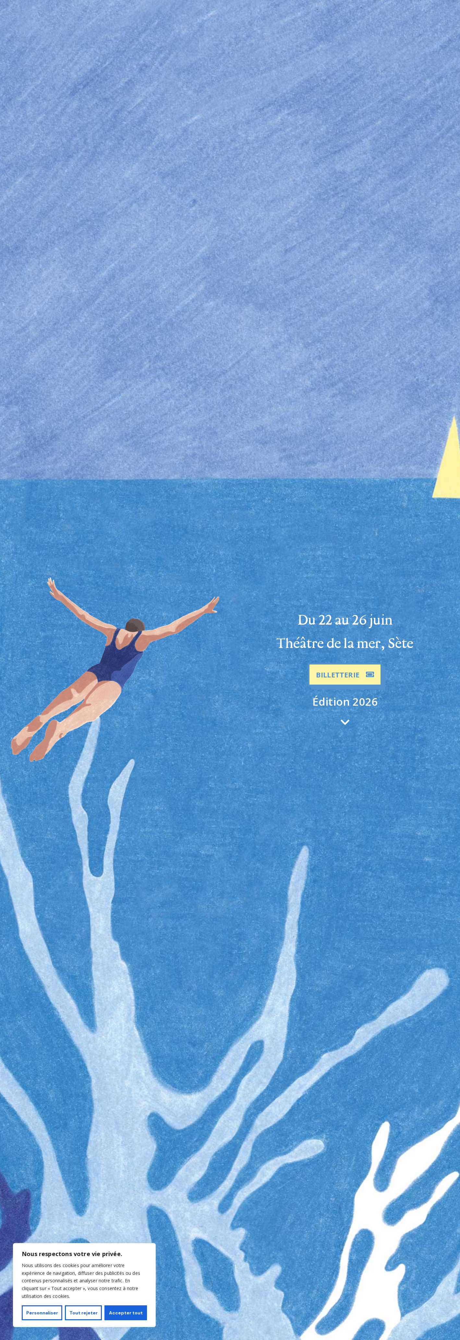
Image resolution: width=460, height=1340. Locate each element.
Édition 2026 (345, 701)
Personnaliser (42, 1313)
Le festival (279, 17)
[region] (84, 1285)
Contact (310, 17)
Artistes (178, 17)
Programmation (139, 17)
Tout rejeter (83, 1313)
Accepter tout (126, 1313)
